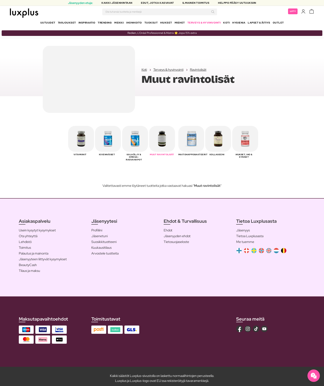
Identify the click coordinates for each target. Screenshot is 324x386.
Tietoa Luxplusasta (249, 232)
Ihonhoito (134, 23)
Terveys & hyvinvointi (168, 68)
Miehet (180, 23)
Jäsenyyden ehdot (177, 232)
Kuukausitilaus (101, 243)
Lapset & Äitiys (259, 23)
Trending (105, 23)
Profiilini (96, 226)
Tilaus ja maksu (29, 266)
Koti (226, 23)
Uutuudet (47, 23)
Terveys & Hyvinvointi (204, 23)
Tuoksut (151, 23)
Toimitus (25, 243)
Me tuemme (245, 238)
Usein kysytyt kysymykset (37, 226)
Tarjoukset (67, 23)
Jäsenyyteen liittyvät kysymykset (43, 255)
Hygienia (238, 23)
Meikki (119, 23)
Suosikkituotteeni (104, 238)
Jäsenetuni (99, 232)
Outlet (278, 23)
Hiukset (166, 23)
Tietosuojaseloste (176, 238)
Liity (292, 12)
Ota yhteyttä (28, 232)
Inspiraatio (87, 23)
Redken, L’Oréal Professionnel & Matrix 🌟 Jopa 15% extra (162, 31)
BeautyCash (28, 261)
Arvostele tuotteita (105, 249)
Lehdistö (25, 238)
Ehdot (168, 226)
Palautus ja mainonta (33, 249)
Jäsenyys (243, 226)
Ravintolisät (198, 68)
